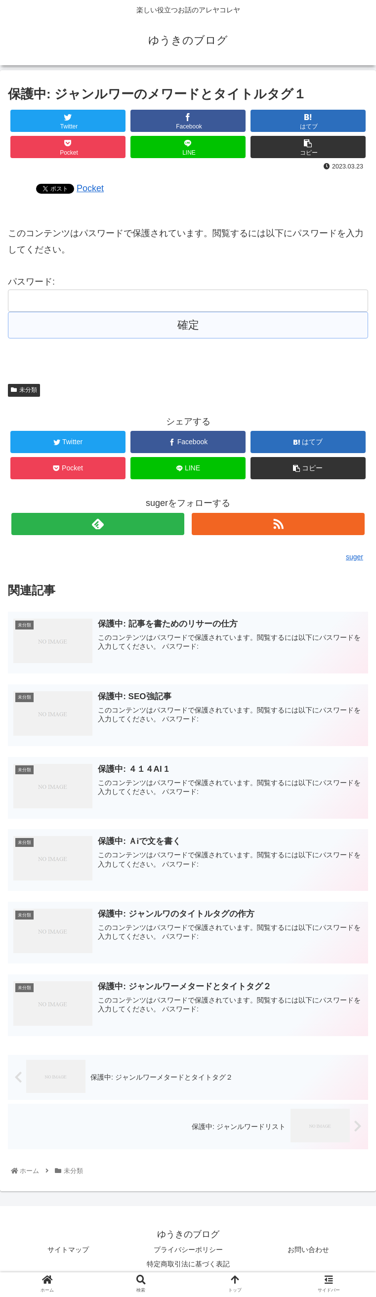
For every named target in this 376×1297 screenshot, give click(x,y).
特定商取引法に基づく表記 (188, 1265)
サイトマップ (68, 1251)
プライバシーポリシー (188, 1251)
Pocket (90, 188)
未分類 (24, 389)
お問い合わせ (308, 1251)
